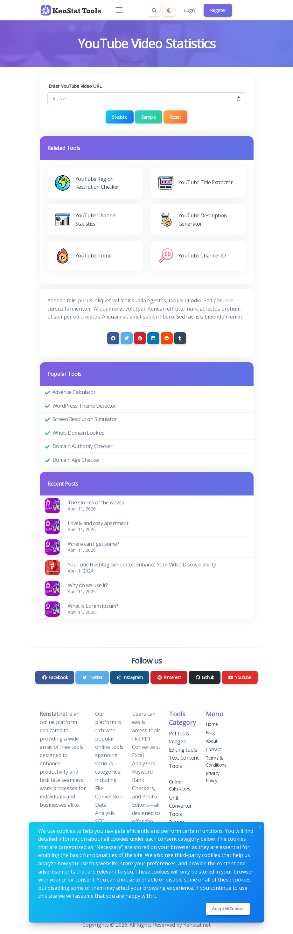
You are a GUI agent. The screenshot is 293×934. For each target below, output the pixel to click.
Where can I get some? (93, 543)
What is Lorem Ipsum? (93, 605)
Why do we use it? (88, 585)
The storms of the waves (96, 502)
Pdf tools (179, 733)
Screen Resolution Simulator (84, 419)
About (212, 741)
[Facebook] (113, 338)
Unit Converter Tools (180, 806)
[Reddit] (167, 338)
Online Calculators (180, 785)
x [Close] (260, 827)
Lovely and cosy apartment (98, 523)
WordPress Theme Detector (84, 405)
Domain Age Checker (76, 459)
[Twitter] (127, 338)
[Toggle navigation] (119, 10)
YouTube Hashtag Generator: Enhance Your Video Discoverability (142, 564)
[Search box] (154, 10)
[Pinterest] (140, 338)
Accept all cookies (227, 908)
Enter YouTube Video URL (75, 86)
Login (189, 10)
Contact (213, 749)
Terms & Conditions (216, 761)
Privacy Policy (213, 776)
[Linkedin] (153, 338)
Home (212, 724)
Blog (210, 732)
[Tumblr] (180, 338)
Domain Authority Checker (82, 446)
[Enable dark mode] (169, 10)
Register (218, 10)
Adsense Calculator (74, 392)
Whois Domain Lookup (78, 432)
